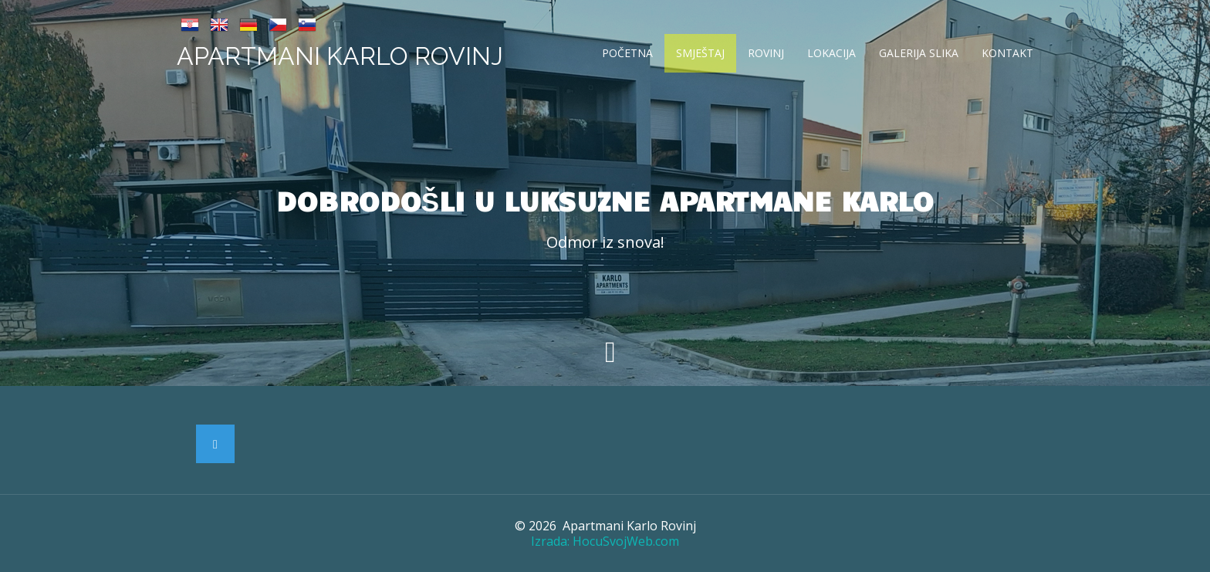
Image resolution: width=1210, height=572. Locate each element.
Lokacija (831, 53)
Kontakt (1007, 53)
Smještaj (700, 53)
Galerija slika (918, 53)
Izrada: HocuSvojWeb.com (605, 541)
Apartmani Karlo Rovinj (340, 56)
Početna (627, 53)
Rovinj (766, 53)
